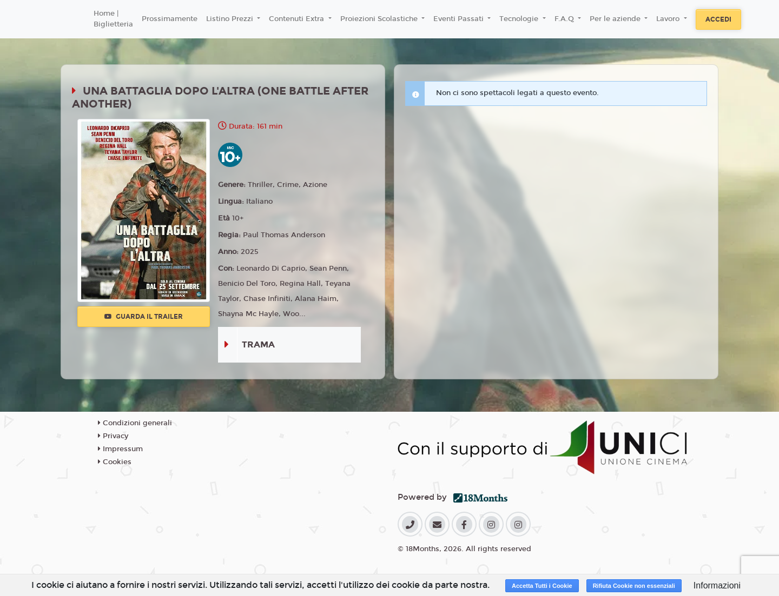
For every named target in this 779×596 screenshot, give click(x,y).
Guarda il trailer (143, 316)
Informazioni (717, 585)
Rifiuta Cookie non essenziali (634, 585)
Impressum (120, 449)
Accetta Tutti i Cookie (542, 585)
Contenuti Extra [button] (297, 19)
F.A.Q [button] (565, 19)
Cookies (114, 462)
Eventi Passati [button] (459, 19)
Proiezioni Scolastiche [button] (380, 19)
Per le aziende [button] (616, 19)
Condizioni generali (135, 423)
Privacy (113, 436)
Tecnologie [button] (519, 19)
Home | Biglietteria (113, 19)
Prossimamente (169, 19)
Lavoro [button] (669, 19)
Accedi (718, 19)
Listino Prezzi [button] (230, 19)
